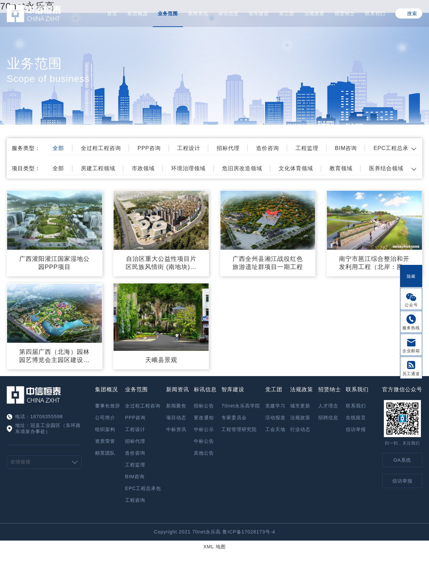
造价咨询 (267, 148)
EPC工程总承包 (393, 148)
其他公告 (204, 453)
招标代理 (228, 148)
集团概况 (137, 13)
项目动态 (176, 417)
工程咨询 (135, 500)
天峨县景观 (161, 360)
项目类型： (26, 168)
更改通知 (204, 417)
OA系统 (402, 460)
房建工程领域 (98, 168)
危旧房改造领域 (242, 168)
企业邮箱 (411, 350)
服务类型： (26, 148)
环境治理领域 (188, 168)
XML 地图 (214, 546)
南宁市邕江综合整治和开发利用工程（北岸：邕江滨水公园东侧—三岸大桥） (374, 263)
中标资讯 (176, 429)
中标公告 (204, 441)
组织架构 (105, 429)
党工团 (286, 13)
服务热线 (411, 328)
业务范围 (168, 13)
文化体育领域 (296, 168)
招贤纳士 (345, 13)
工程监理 (307, 148)
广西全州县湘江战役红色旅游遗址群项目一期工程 (268, 262)
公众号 (411, 305)
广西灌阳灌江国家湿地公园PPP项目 (54, 262)
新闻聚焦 (176, 405)
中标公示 (204, 429)
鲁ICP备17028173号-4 (248, 531)
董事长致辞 (107, 405)
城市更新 (300, 405)
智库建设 (259, 13)
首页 (112, 13)
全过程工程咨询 (101, 148)
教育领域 (341, 168)
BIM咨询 (346, 148)
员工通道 (411, 373)
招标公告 (204, 405)
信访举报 (356, 429)
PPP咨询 (149, 148)
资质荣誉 (105, 441)
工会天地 (275, 429)
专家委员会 (234, 417)
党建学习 (275, 405)
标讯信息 (228, 13)
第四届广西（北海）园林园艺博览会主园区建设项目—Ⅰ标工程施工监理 (54, 356)
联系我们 (375, 13)
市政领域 (143, 168)
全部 (58, 148)
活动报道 (275, 417)
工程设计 (188, 148)
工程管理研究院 (239, 429)
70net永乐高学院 (240, 405)
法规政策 (314, 13)
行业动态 (300, 429)
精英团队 (105, 453)
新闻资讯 (198, 13)
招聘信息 (328, 417)
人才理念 (328, 405)
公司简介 (105, 417)
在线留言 (356, 417)
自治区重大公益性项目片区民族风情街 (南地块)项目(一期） (161, 263)
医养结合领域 (386, 168)
